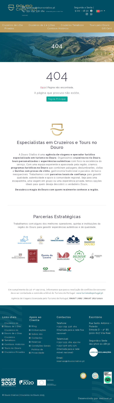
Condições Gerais (41, 345)
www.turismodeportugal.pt (89, 293)
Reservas (36, 341)
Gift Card (107, 28)
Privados (9, 28)
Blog (33, 326)
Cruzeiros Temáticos (72, 25)
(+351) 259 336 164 (66, 326)
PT (99, 11)
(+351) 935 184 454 (66, 342)
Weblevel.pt (105, 398)
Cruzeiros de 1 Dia (12, 25)
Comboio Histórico (58, 28)
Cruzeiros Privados (9, 357)
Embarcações (38, 330)
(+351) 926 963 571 (66, 345)
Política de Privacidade (37, 350)
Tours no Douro (13, 351)
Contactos (36, 337)
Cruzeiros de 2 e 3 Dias (42, 25)
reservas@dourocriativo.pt (39, 7)
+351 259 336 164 (33, 10)
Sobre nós (37, 334)
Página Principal (57, 99)
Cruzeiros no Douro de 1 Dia (12, 325)
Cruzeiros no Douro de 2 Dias (13, 332)
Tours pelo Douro (99, 25)
